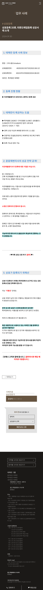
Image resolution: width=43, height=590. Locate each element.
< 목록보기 (9, 377)
